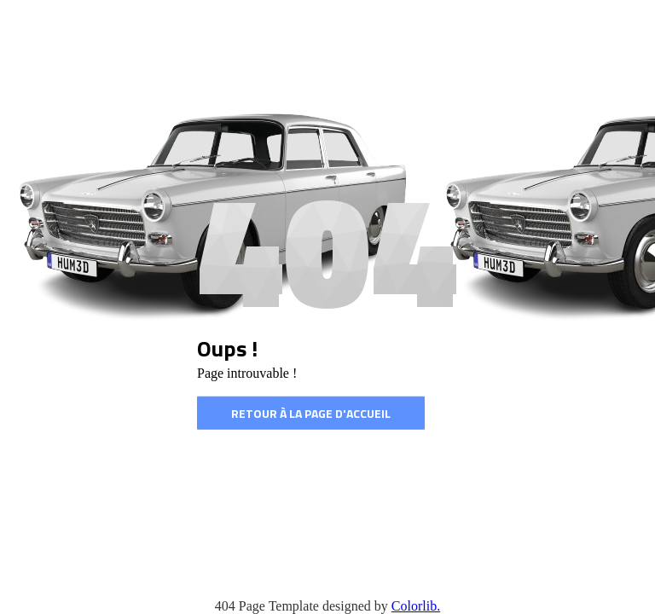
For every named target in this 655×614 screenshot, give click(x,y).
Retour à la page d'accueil (311, 413)
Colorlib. (415, 606)
